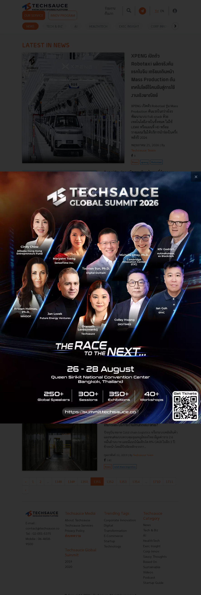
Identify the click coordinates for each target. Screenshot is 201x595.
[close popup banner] (196, 176)
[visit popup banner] (100, 297)
